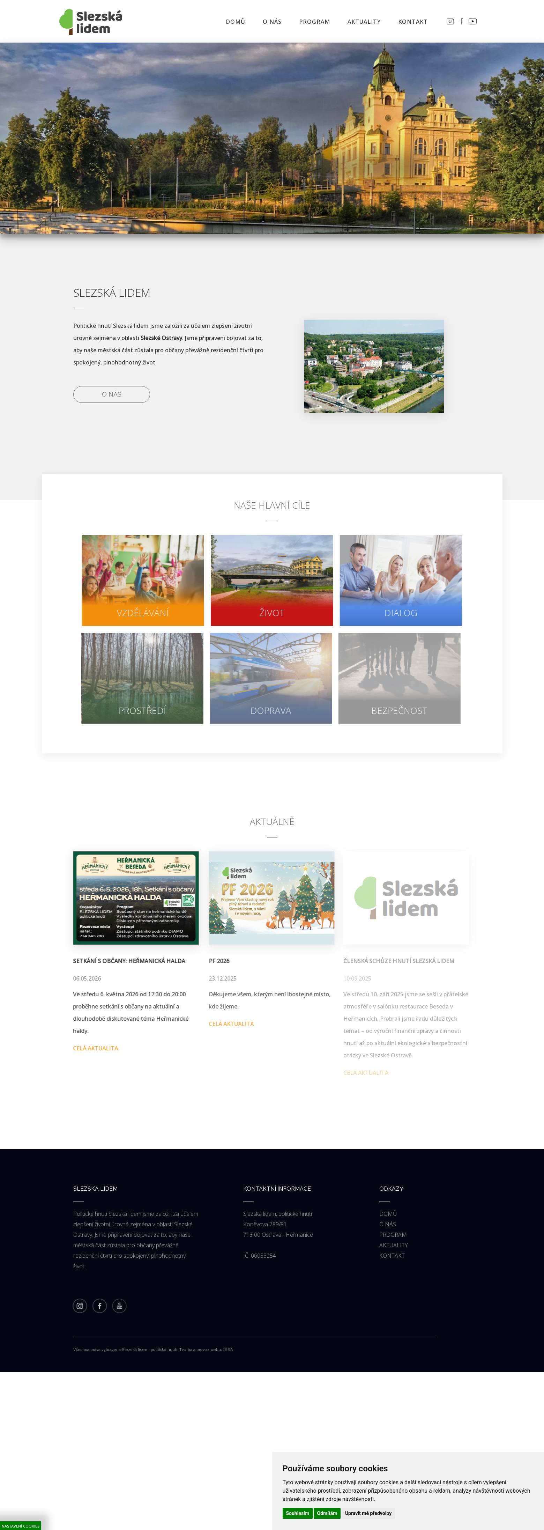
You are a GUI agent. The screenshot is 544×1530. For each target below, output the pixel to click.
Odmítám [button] (327, 1513)
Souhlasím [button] (298, 1513)
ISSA (228, 1349)
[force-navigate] (140, 580)
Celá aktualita (92, 1048)
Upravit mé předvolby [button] (368, 1513)
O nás (111, 394)
